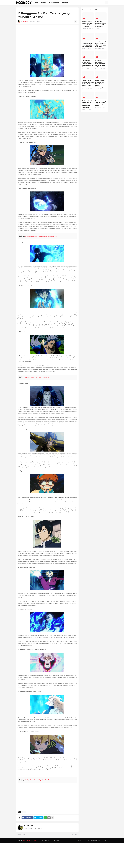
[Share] (75, 21)
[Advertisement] (47, 40)
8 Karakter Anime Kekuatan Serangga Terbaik (37, 377)
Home (36, 2)
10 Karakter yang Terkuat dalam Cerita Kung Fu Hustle (100, 103)
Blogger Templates (53, 840)
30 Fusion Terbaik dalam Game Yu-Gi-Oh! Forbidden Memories (101, 44)
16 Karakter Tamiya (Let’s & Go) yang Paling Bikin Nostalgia (87, 44)
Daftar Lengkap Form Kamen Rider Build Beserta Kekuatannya (100, 84)
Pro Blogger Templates (30, 840)
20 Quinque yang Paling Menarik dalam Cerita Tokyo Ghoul (87, 24)
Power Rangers (54, 2)
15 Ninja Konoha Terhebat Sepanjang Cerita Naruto (38, 780)
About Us (86, 840)
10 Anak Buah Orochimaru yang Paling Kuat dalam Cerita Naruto (88, 84)
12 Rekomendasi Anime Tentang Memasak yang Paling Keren (41, 236)
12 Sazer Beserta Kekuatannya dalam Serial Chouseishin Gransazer (87, 104)
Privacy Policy (95, 840)
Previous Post (21, 835)
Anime (42, 2)
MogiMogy (28, 826)
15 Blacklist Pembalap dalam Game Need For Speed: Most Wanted (100, 25)
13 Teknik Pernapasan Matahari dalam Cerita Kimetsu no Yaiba (100, 64)
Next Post (75, 835)
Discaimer (105, 840)
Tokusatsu (64, 2)
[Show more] (52, 817)
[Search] (106, 2)
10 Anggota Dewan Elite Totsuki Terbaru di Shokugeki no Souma (87, 64)
